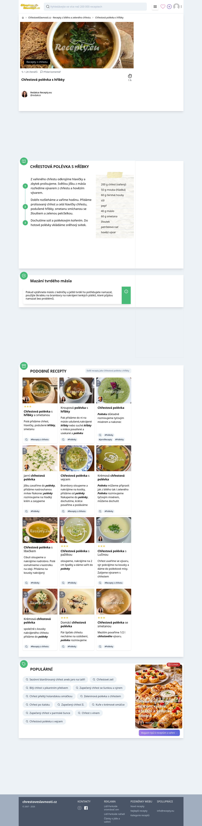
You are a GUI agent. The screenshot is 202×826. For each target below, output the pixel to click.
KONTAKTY (84, 801)
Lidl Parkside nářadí (114, 814)
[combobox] (95, 7)
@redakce (35, 95)
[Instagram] (79, 808)
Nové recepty (137, 806)
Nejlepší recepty (139, 810)
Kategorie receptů (140, 815)
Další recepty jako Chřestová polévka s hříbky (108, 370)
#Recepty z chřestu (40, 439)
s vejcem (75, 477)
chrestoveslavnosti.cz (40, 802)
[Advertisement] (159, 61)
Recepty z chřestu (37, 62)
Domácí (73, 624)
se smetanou (113, 624)
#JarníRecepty (105, 439)
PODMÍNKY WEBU (141, 801)
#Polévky (72, 439)
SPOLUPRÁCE (165, 801)
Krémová (111, 477)
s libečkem (38, 549)
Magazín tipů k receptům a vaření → (159, 732)
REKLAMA (110, 801)
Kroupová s (74, 409)
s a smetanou (38, 413)
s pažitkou (75, 553)
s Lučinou (112, 553)
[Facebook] (86, 808)
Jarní (34, 477)
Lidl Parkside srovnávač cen (111, 808)
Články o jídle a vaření (112, 820)
